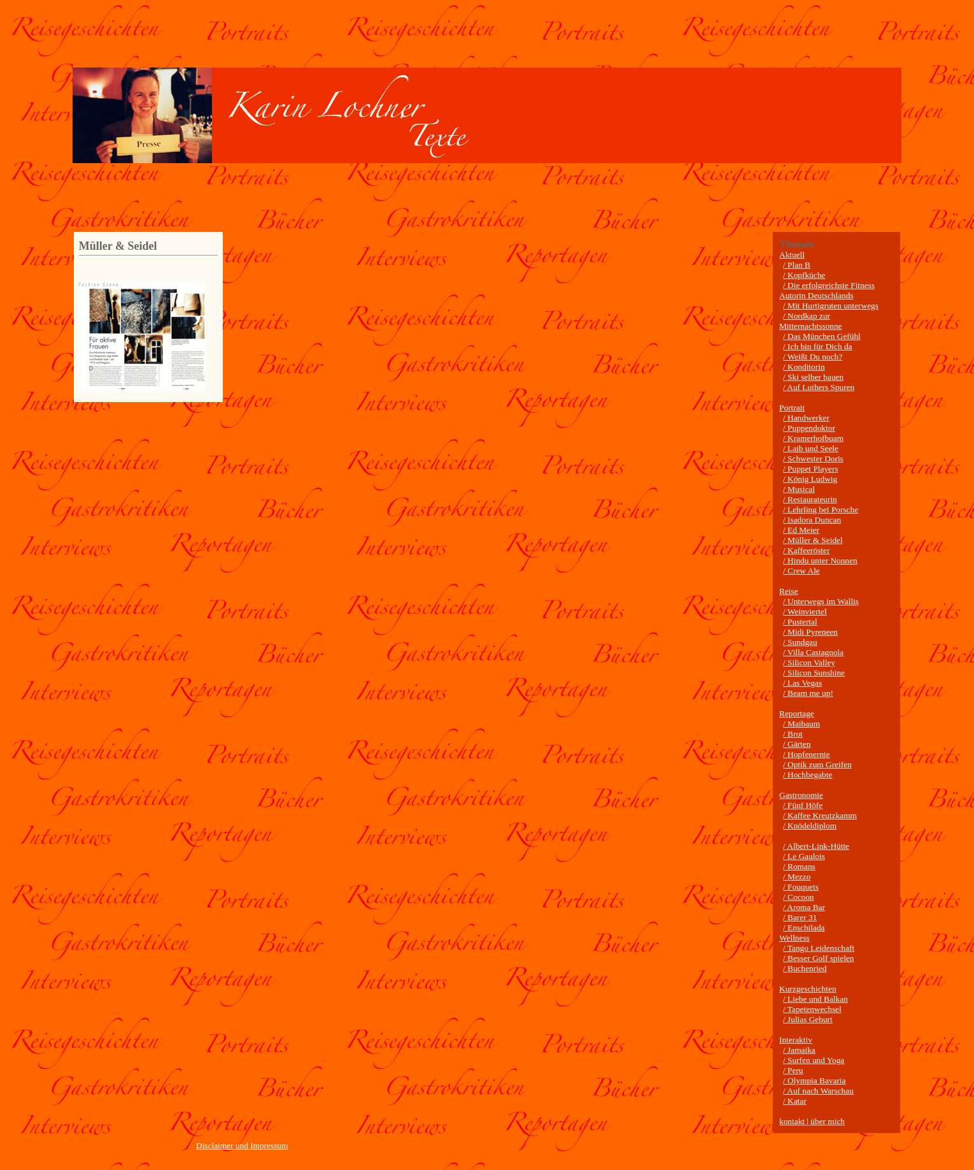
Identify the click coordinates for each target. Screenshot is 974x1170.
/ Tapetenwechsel (812, 1009)
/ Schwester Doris (813, 458)
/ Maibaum (801, 723)
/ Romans (799, 866)
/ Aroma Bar (804, 907)
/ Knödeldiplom (809, 825)
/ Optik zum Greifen (817, 764)
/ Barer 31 (800, 917)
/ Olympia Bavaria (814, 1080)
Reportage (796, 713)
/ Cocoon (798, 897)
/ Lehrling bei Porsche (820, 509)
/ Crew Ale (801, 570)
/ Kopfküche (804, 275)
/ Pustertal (800, 621)
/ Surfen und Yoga (813, 1060)
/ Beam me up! (808, 693)
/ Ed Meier (801, 530)
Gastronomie (801, 795)
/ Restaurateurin (810, 499)
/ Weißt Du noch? (812, 356)
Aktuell (792, 254)
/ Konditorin (804, 367)
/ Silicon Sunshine (814, 672)
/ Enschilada (804, 927)
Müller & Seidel (118, 246)
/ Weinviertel (805, 611)
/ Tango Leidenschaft (818, 948)
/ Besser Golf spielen (818, 958)
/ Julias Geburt (808, 1019)
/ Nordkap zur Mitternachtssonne (810, 321)
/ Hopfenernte (806, 754)
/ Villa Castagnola (813, 652)
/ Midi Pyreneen (810, 632)
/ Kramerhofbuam (813, 438)
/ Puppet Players (810, 468)
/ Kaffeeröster (806, 550)
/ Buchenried (804, 968)
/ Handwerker (806, 417)
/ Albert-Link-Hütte (816, 846)
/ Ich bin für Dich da (817, 346)
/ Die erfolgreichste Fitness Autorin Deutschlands (827, 290)
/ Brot (793, 734)
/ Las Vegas (802, 683)
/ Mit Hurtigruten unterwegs (831, 305)
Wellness (794, 937)
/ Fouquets (801, 887)
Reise (788, 591)
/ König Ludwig (810, 479)
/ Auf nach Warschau (818, 1090)
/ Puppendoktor (809, 428)
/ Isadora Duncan (812, 519)
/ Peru (793, 1070)
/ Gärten (796, 744)
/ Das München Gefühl (822, 336)
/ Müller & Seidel (813, 540)
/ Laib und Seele (810, 448)
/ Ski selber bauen (813, 377)
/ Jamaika (799, 1050)
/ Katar (795, 1101)
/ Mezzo (796, 876)
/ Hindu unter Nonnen (820, 560)
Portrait (792, 407)
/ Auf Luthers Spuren (818, 387)
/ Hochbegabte (807, 774)
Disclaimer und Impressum (242, 1145)
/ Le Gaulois (804, 856)
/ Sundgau (800, 642)
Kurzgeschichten (807, 988)
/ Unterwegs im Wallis (821, 601)
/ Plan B (796, 265)
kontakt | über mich (812, 1121)
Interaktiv (795, 1039)
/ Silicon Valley (809, 662)
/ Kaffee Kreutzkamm (820, 815)
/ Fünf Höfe (802, 805)
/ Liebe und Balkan (815, 999)
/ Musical (799, 489)
